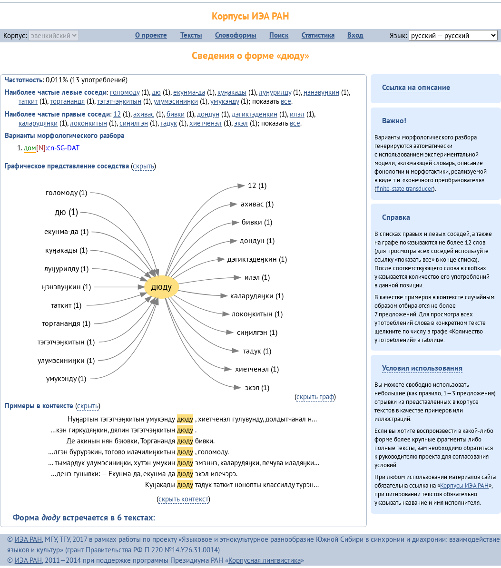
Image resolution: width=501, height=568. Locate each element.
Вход (355, 34)
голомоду (124, 92)
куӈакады (231, 92)
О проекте (151, 34)
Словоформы (235, 34)
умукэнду (224, 101)
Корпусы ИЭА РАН (250, 16)
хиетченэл (205, 122)
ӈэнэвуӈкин (321, 92)
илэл (297, 113)
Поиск (278, 34)
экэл (241, 122)
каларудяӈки (38, 122)
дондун (208, 113)
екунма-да (189, 92)
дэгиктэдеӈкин (254, 113)
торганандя (67, 101)
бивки (176, 113)
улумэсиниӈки (176, 101)
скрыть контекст (183, 498)
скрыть (143, 165)
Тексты (191, 34)
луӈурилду (275, 92)
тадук (168, 122)
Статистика (318, 34)
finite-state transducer (404, 188)
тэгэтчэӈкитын (119, 101)
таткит (28, 101)
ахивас (143, 113)
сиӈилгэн (133, 122)
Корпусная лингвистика (264, 560)
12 (117, 113)
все (286, 101)
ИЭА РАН (28, 539)
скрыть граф (315, 396)
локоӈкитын (88, 122)
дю (156, 92)
